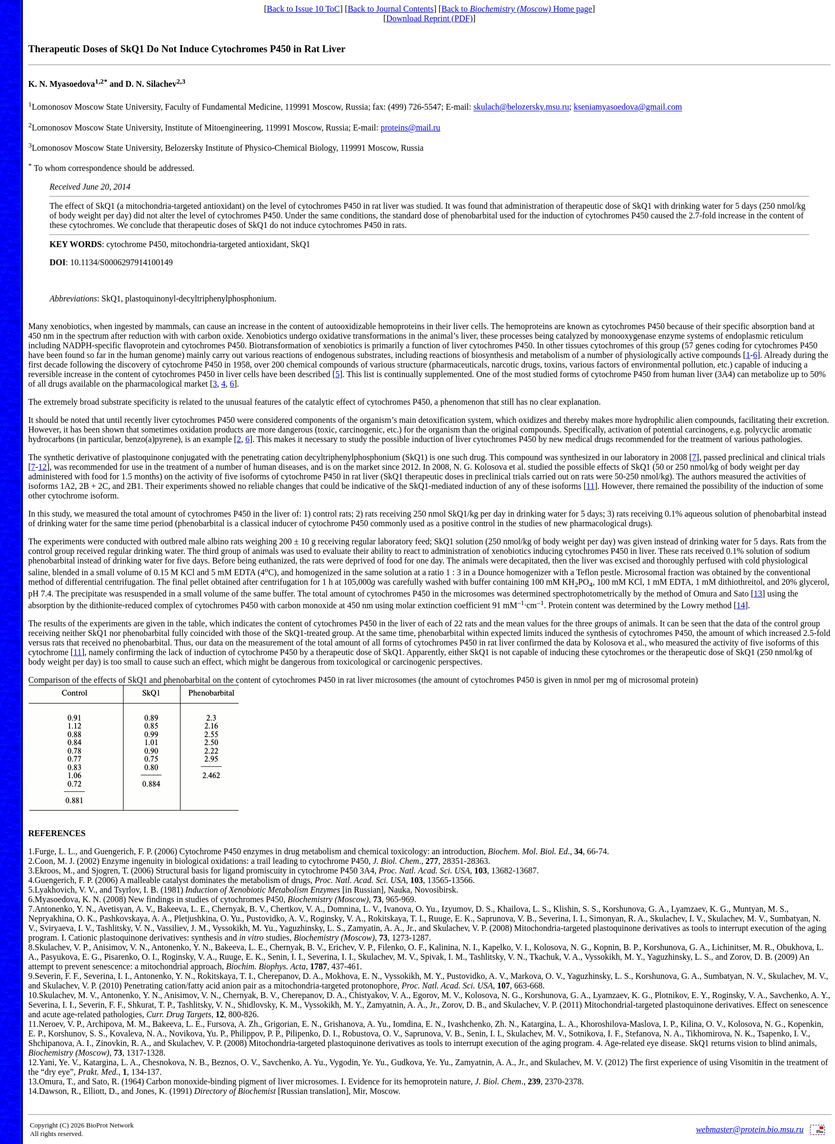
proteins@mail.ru (410, 127)
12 (42, 466)
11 (590, 486)
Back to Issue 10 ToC (303, 8)
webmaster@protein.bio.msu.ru (750, 1129)
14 (740, 605)
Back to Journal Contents (390, 8)
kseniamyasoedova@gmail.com (628, 107)
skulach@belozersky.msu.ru (521, 107)
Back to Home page (516, 8)
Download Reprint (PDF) (429, 18)
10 (32, 995)
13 (758, 593)
